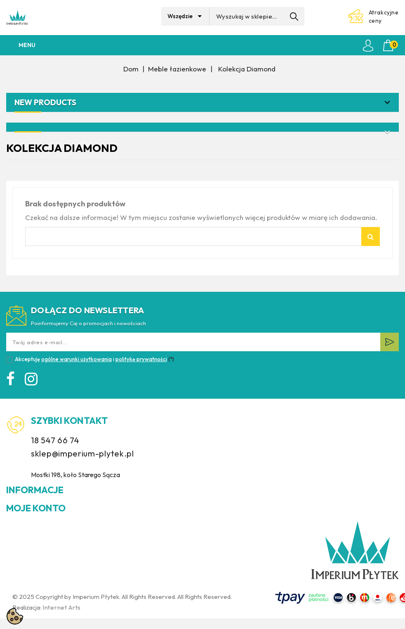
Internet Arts (61, 607)
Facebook (12, 380)
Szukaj (370, 236)
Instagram (33, 380)
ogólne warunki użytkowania (76, 359)
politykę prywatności (141, 359)
